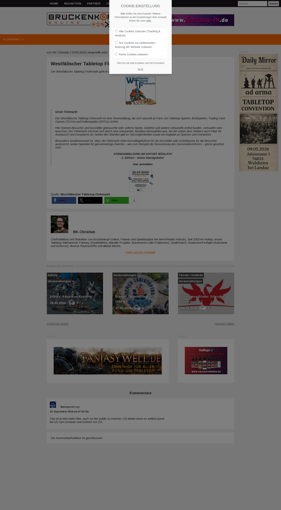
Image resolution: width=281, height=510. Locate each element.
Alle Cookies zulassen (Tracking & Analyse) (137, 33)
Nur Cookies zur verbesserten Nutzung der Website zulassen (135, 44)
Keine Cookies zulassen (131, 54)
